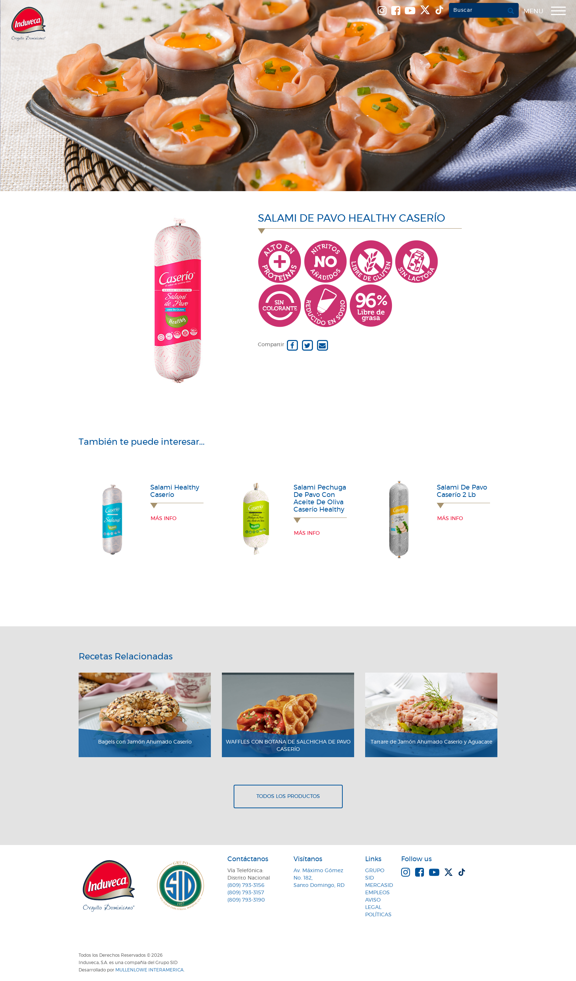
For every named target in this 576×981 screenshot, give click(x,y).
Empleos (377, 892)
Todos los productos (288, 796)
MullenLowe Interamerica (149, 970)
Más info (163, 518)
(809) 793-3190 (246, 900)
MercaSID (379, 885)
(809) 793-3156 (245, 885)
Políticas (378, 914)
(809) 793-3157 (245, 892)
